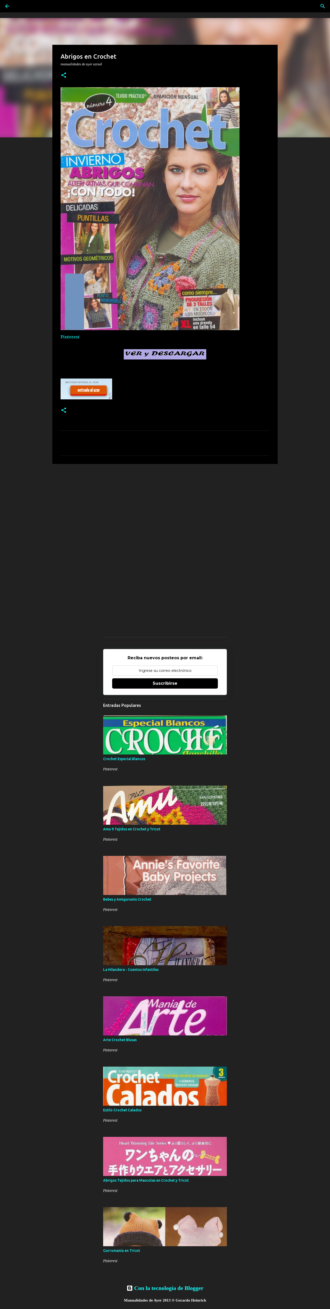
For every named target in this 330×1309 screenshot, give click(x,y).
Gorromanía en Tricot (121, 1251)
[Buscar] (323, 6)
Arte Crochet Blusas (120, 1040)
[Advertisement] (165, 508)
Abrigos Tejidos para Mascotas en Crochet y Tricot (146, 1180)
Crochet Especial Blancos (124, 759)
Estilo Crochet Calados (122, 1110)
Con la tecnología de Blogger (165, 1288)
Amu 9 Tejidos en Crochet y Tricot (131, 829)
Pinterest (70, 336)
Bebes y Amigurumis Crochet (127, 899)
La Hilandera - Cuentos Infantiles (131, 970)
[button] (64, 75)
